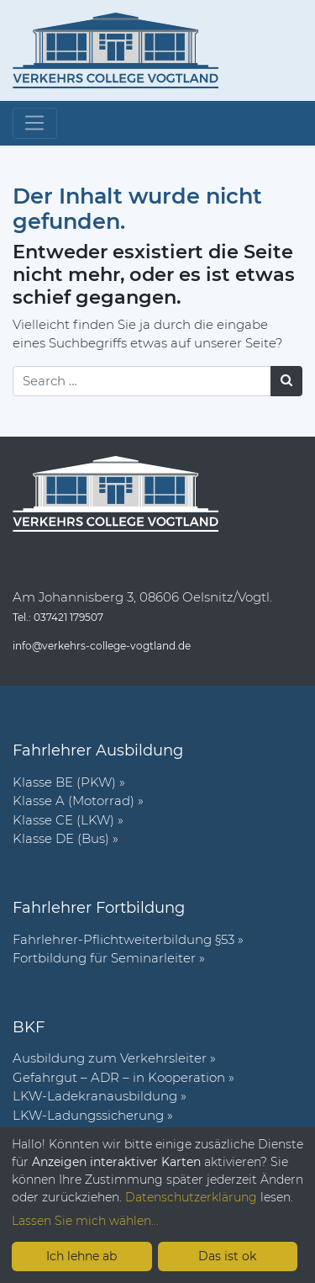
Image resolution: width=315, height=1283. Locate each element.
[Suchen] (286, 381)
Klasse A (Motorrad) (73, 801)
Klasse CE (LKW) (63, 820)
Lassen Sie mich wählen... (85, 1220)
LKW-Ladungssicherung (88, 1115)
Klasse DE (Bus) (61, 838)
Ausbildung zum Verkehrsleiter (110, 1058)
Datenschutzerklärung (191, 1197)
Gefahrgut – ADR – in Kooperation (119, 1077)
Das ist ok (227, 1256)
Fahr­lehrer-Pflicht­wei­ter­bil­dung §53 (123, 939)
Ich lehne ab (81, 1256)
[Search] (142, 381)
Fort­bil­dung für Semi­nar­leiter (104, 958)
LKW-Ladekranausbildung (95, 1096)
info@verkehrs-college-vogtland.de (102, 645)
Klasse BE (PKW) (64, 782)
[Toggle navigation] (35, 124)
